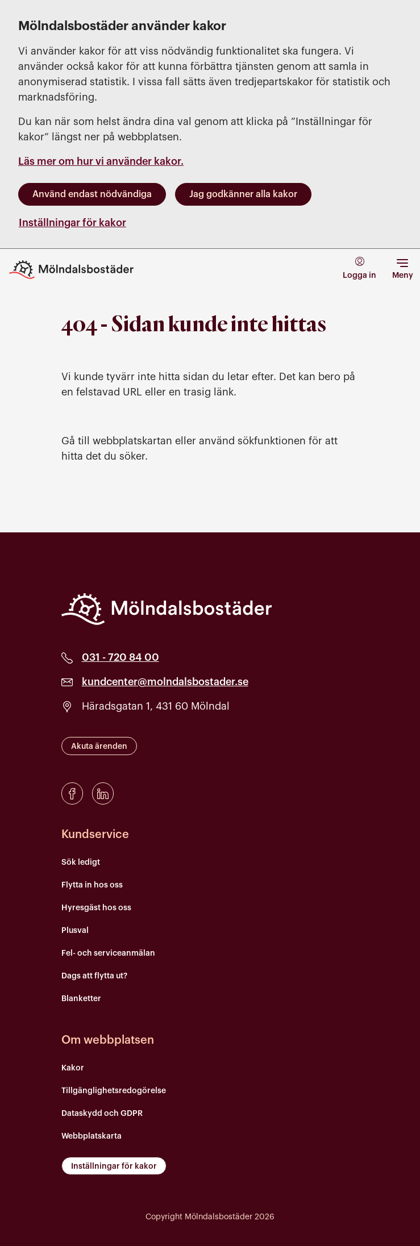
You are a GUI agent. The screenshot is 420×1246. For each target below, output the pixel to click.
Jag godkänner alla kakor (243, 194)
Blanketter (81, 999)
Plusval (75, 931)
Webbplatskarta (91, 1136)
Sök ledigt (80, 862)
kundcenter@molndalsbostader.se (165, 682)
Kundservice (95, 834)
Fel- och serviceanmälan (108, 953)
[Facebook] (72, 793)
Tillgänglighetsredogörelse (113, 1091)
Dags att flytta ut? (94, 976)
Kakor (72, 1068)
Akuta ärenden (99, 747)
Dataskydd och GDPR (102, 1114)
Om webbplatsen (107, 1040)
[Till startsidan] (79, 269)
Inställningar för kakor (72, 223)
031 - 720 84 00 (120, 657)
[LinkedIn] (103, 793)
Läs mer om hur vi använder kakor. (101, 161)
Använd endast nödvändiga (92, 194)
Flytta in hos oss (92, 885)
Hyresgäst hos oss (96, 908)
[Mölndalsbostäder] (166, 609)
